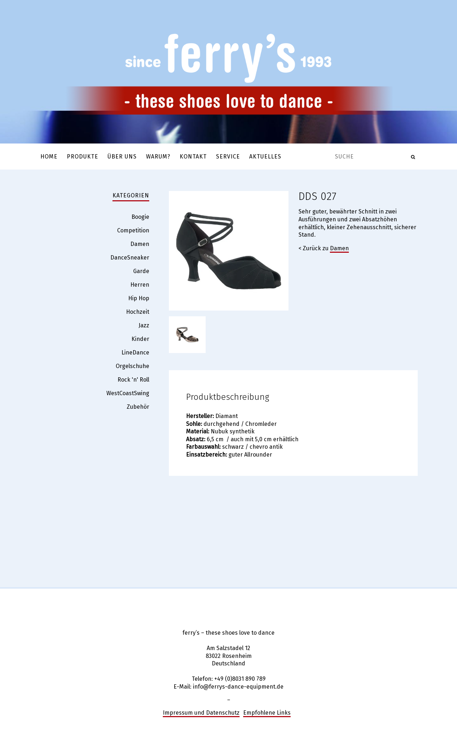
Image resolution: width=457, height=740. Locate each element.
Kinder (140, 339)
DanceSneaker (129, 257)
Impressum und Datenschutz (201, 712)
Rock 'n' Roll (133, 379)
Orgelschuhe (132, 366)
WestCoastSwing (127, 393)
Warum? (158, 156)
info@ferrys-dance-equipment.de (238, 686)
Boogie (140, 216)
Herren (139, 284)
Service (228, 156)
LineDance (135, 352)
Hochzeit (137, 311)
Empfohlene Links (267, 712)
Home (48, 156)
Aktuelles (265, 156)
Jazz (144, 325)
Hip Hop (138, 298)
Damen (339, 248)
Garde (141, 271)
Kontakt (193, 156)
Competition (133, 230)
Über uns (122, 156)
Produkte (82, 156)
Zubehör (138, 406)
